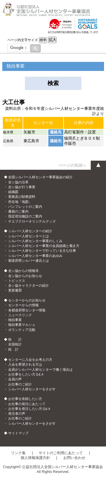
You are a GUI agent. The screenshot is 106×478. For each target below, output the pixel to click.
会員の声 (15, 379)
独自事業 (15, 320)
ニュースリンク (20, 315)
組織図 (13, 192)
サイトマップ (18, 433)
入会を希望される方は (25, 364)
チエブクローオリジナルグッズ (32, 221)
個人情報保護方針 (35, 458)
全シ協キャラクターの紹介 (28, 285)
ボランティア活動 (21, 330)
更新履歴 (15, 290)
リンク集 (18, 453)
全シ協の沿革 (18, 182)
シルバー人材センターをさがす (32, 389)
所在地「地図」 (20, 202)
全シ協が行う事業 (21, 187)
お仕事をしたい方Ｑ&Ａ (26, 374)
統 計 (13, 349)
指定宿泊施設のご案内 (25, 216)
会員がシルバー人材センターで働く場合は (40, 369)
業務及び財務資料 (21, 196)
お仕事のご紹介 (20, 384)
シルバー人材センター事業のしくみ (35, 241)
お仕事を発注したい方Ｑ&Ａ (29, 408)
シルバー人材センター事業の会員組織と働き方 (43, 246)
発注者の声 (16, 413)
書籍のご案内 (18, 211)
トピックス (16, 280)
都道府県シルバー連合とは (28, 260)
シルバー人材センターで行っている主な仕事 (42, 250)
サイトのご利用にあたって (61, 453)
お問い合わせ (74, 458)
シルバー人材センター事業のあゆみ (35, 255)
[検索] (18, 48)
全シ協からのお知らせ (25, 276)
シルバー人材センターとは (28, 236)
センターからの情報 (23, 305)
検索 (53, 83)
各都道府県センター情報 (27, 310)
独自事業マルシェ (21, 324)
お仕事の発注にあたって (27, 404)
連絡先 (56, 132)
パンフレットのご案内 (25, 206)
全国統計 (15, 344)
